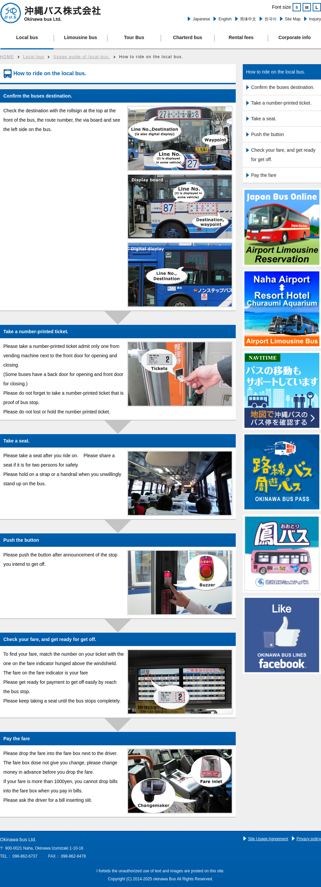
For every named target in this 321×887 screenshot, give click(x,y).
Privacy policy (309, 839)
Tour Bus (134, 37)
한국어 (270, 19)
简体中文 (248, 19)
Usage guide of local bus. (81, 56)
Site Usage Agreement (268, 839)
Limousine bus (80, 37)
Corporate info (295, 37)
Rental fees (241, 37)
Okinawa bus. (50, 13)
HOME (7, 56)
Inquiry (315, 19)
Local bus (27, 37)
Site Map (293, 19)
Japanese (201, 19)
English (224, 19)
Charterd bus (187, 37)
